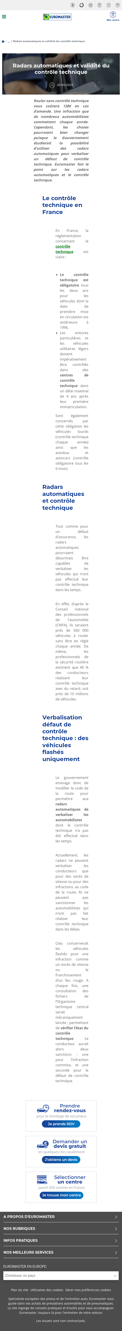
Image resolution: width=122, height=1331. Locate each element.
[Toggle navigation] (4, 17)
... (9, 41)
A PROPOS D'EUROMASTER (61, 1217)
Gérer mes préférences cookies (88, 1290)
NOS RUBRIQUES (61, 1229)
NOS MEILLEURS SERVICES (61, 1253)
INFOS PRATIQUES (61, 1241)
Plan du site (19, 1290)
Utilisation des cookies (46, 1290)
